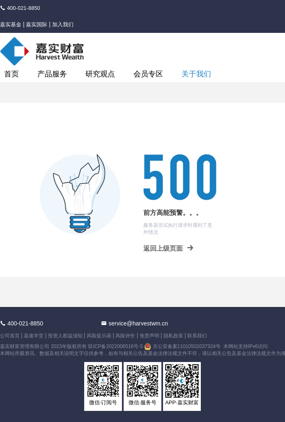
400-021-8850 (23, 8)
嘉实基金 (10, 24)
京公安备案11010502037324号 (187, 346)
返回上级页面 (168, 247)
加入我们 (63, 24)
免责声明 (149, 336)
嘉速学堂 (34, 336)
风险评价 (125, 336)
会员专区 (148, 74)
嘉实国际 (36, 24)
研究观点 (100, 74)
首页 (11, 74)
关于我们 (196, 74)
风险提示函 (99, 336)
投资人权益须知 (65, 336)
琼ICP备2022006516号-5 (115, 346)
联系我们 (197, 336)
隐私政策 (173, 336)
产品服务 (52, 74)
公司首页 (10, 336)
